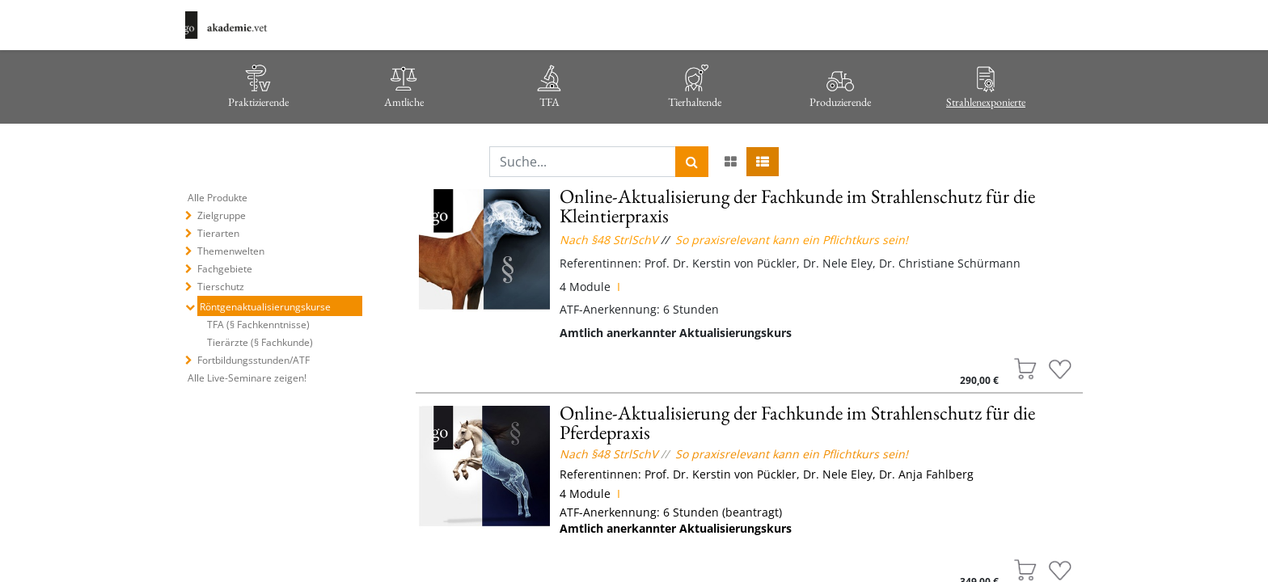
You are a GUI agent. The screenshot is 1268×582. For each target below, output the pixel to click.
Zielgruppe (221, 215)
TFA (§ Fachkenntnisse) (258, 324)
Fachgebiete (224, 269)
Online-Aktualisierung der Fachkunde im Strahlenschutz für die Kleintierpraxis (797, 205)
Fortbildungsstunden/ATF (253, 360)
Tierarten (218, 233)
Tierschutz (220, 286)
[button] (1025, 369)
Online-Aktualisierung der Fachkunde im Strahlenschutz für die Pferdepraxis (797, 422)
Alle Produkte (217, 198)
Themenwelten (230, 251)
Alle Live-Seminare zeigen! (247, 378)
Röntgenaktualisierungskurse (265, 307)
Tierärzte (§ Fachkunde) (260, 342)
